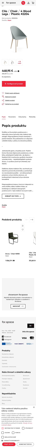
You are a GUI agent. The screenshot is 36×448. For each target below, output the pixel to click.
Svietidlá (4, 360)
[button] (27, 219)
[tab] (12, 117)
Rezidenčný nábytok (8, 354)
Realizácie (26, 385)
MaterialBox (5, 382)
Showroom (26, 375)
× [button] (34, 407)
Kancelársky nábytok (8, 357)
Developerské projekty (8, 375)
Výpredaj (4, 363)
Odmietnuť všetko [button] (25, 444)
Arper (9, 20)
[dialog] (18, 426)
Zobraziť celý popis (12, 196)
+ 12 (19, 62)
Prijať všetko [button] (8, 444)
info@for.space (28, 332)
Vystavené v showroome (9, 366)
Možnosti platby (6, 400)
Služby (25, 382)
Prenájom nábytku (7, 378)
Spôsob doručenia (7, 397)
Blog (3, 403)
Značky (4, 388)
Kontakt (25, 388)
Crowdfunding (6, 385)
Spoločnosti (26, 378)
